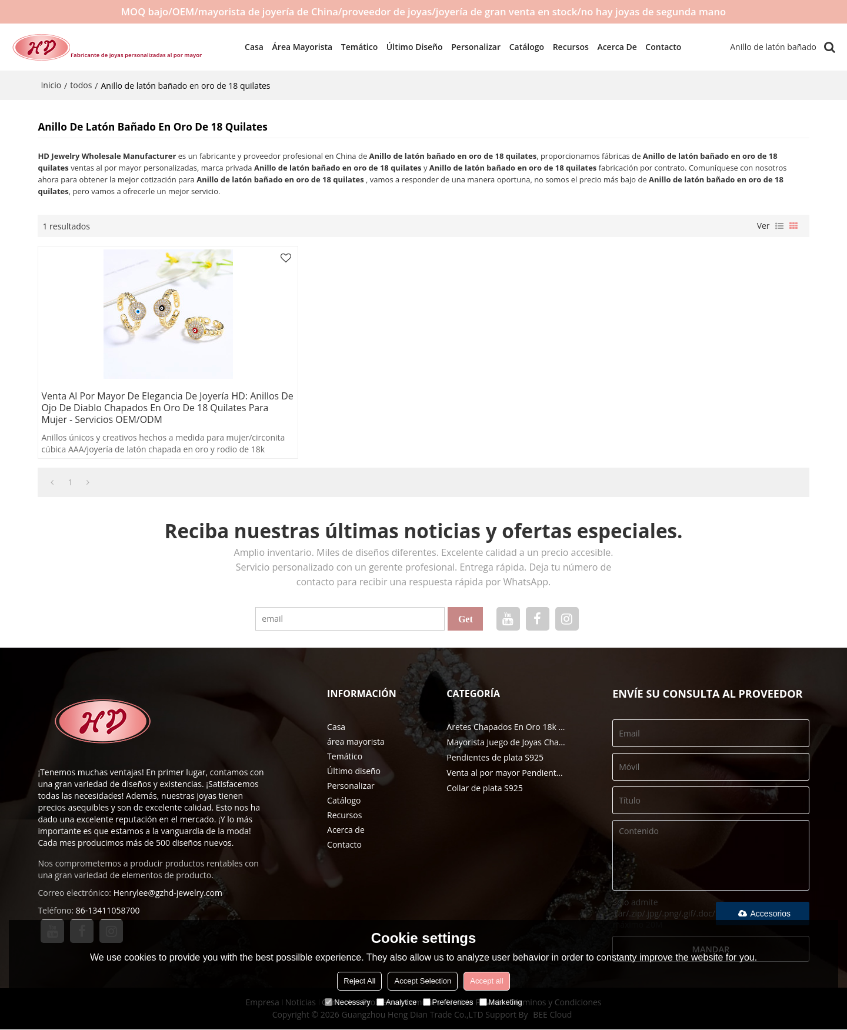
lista (779, 226)
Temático (354, 46)
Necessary (347, 1002)
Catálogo (521, 46)
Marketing (500, 1002)
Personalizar (471, 46)
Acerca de (612, 46)
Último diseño (409, 46)
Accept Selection (422, 980)
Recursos (565, 46)
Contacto (658, 46)
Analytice (396, 1002)
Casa (248, 46)
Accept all (486, 980)
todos (81, 85)
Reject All (359, 980)
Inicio (51, 85)
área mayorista (297, 46)
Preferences (448, 1002)
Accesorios (763, 913)
